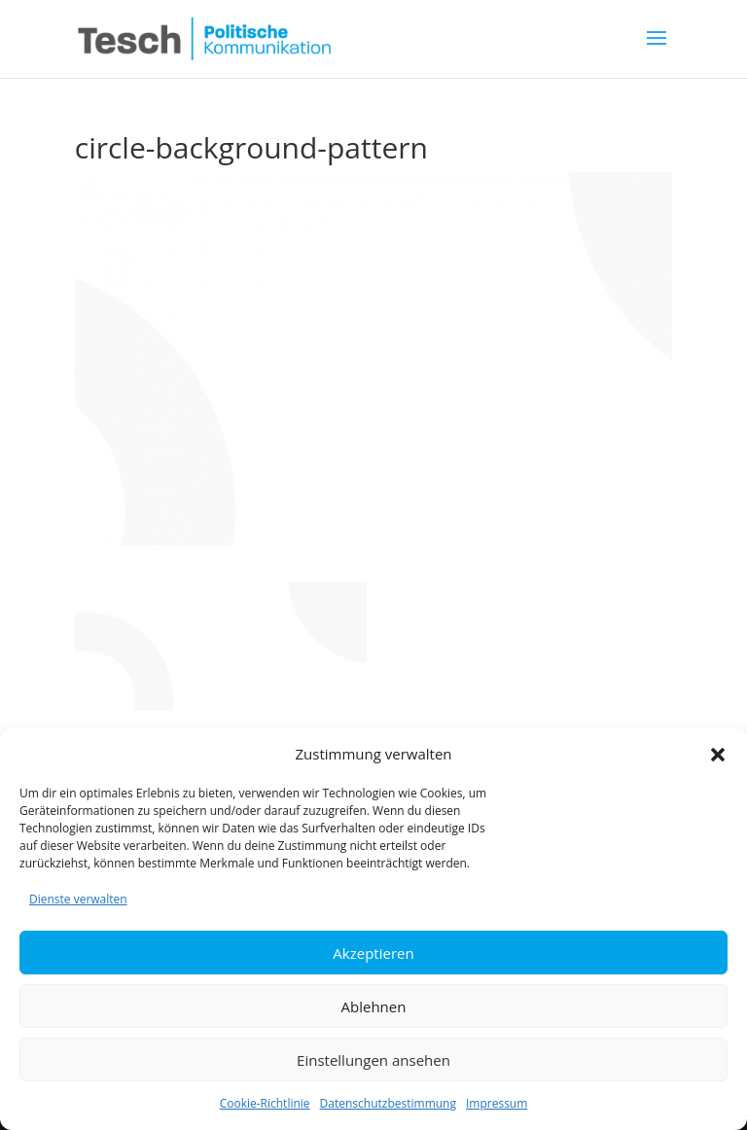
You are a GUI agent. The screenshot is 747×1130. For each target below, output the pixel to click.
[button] (718, 754)
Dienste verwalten (78, 899)
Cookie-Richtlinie (265, 1103)
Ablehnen (374, 1006)
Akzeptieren (373, 953)
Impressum (496, 1103)
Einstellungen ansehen (373, 1060)
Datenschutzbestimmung (388, 1103)
